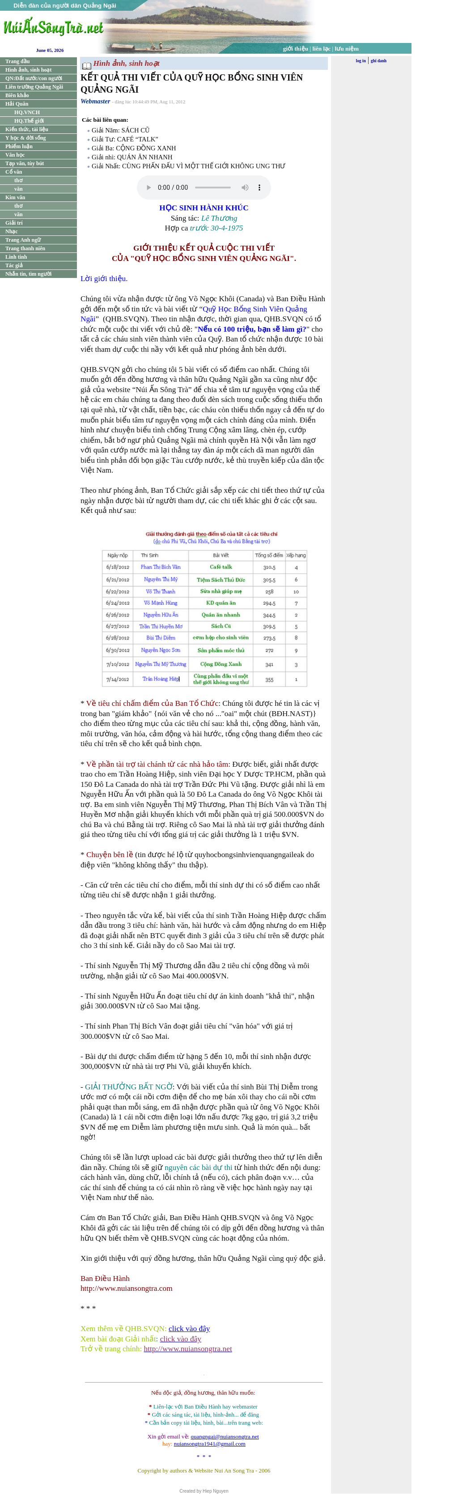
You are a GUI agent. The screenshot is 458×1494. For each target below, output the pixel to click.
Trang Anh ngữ (23, 240)
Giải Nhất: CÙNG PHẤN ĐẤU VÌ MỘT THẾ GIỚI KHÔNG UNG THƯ (188, 166)
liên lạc (322, 48)
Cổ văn (13, 172)
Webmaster (95, 101)
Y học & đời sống (25, 138)
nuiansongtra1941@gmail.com (210, 1443)
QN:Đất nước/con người (33, 78)
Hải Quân (16, 104)
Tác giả (14, 265)
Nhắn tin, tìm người (28, 274)
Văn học (15, 155)
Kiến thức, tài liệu (26, 129)
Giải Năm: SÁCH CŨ (121, 130)
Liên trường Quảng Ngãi (34, 87)
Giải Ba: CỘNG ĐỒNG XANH (134, 148)
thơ (18, 180)
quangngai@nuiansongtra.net (225, 1436)
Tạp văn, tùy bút (24, 163)
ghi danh (378, 61)
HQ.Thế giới (29, 121)
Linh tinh (16, 257)
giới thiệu (295, 48)
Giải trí (14, 223)
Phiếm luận (19, 146)
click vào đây (189, 1328)
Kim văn (15, 197)
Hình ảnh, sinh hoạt (28, 70)
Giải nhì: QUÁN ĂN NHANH (132, 157)
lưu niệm (347, 48)
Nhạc (11, 231)
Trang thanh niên (25, 248)
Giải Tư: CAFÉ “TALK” (125, 139)
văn (18, 189)
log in (361, 61)
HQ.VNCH (27, 112)
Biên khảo (17, 95)
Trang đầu (17, 61)
